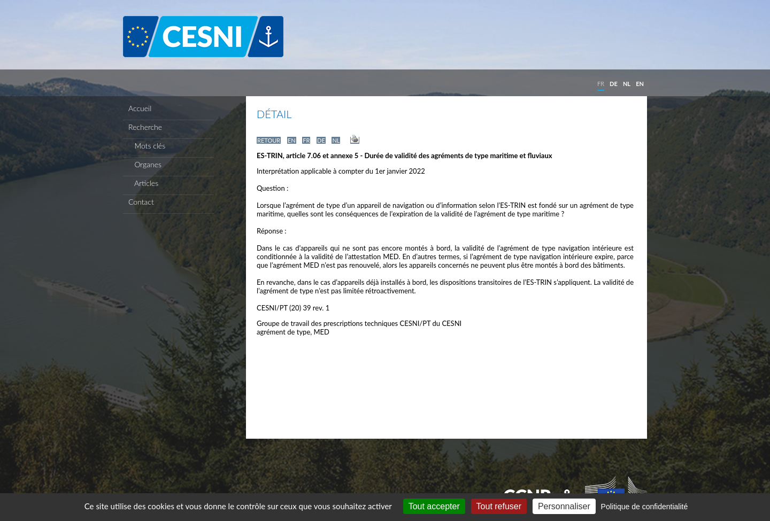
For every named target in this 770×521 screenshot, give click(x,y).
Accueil (139, 108)
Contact (141, 201)
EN (640, 83)
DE (614, 83)
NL (626, 83)
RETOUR (268, 140)
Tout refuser (498, 506)
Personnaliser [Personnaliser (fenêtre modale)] (564, 506)
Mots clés (146, 145)
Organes (144, 164)
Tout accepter (434, 506)
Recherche (145, 126)
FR (600, 83)
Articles (143, 183)
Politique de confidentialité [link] (644, 506)
